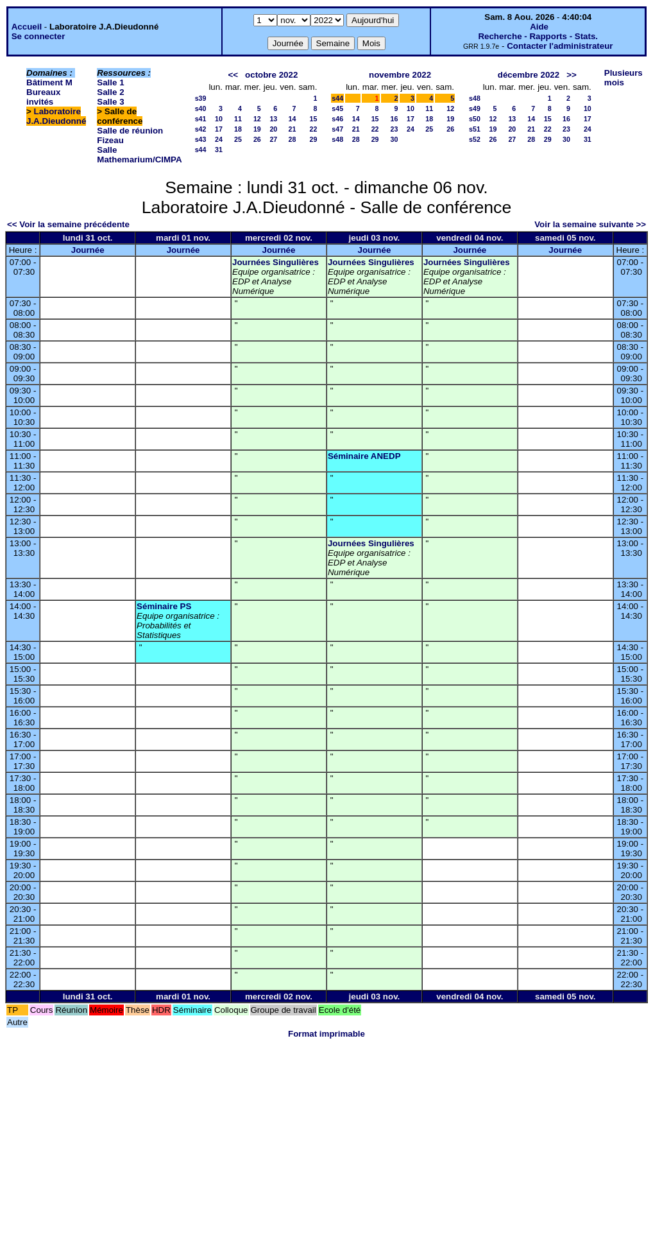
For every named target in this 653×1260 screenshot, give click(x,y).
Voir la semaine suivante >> (590, 224)
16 (394, 119)
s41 (201, 119)
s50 (474, 119)
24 (219, 139)
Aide (539, 26)
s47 (337, 129)
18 (238, 129)
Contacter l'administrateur (560, 46)
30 (394, 139)
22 (313, 129)
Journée (88, 250)
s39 (201, 98)
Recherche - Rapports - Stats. (538, 36)
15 (313, 119)
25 (238, 139)
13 (273, 119)
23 (394, 129)
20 (273, 129)
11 (238, 119)
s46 (337, 119)
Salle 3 (110, 102)
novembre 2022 (400, 75)
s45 (337, 108)
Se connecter (38, 36)
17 (219, 129)
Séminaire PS (164, 606)
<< (233, 75)
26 (257, 139)
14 (292, 119)
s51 (474, 129)
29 (313, 139)
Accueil (27, 26)
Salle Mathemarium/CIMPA (139, 154)
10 (219, 119)
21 (292, 129)
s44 (201, 149)
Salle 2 (110, 92)
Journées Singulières (275, 262)
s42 (201, 129)
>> (571, 75)
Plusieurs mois (623, 77)
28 (292, 139)
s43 (201, 139)
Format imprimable (326, 1034)
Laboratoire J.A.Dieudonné (56, 116)
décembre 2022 (528, 75)
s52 (474, 139)
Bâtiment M (49, 82)
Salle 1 (110, 82)
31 (219, 149)
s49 (474, 108)
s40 (201, 108)
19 (257, 129)
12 (257, 119)
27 (273, 139)
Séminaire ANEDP (364, 456)
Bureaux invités (43, 97)
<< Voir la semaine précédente (68, 224)
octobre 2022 (271, 75)
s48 (337, 139)
